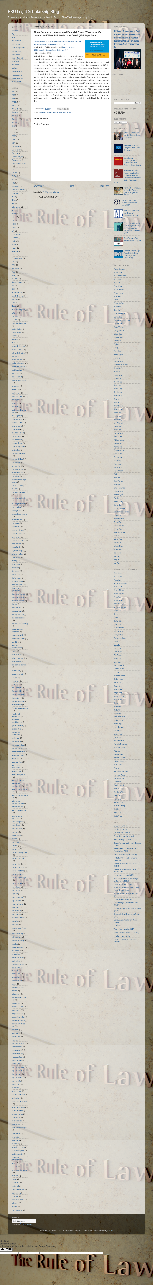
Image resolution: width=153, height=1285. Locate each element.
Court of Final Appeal (19, 163)
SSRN (13, 289)
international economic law (20, 796)
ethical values (17, 654)
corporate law (17, 519)
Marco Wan (118, 429)
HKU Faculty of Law (121, 829)
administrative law (18, 353)
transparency (16, 1193)
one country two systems (17, 969)
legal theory (16, 907)
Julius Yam (117, 706)
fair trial (15, 677)
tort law (15, 1175)
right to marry (16, 1074)
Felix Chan (117, 351)
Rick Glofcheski (119, 785)
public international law (18, 1025)
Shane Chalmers (119, 488)
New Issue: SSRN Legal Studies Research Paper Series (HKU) (129, 202)
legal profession (17, 904)
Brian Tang (117, 306)
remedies (15, 1040)
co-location (16, 450)
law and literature (18, 867)
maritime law (16, 914)
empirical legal (17, 611)
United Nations (17, 329)
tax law (14, 1166)
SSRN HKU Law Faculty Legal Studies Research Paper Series (126, 888)
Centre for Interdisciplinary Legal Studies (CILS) (125, 870)
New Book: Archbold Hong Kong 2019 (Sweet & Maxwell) (132, 147)
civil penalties (16, 436)
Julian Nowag (118, 406)
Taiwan (14, 306)
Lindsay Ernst (118, 734)
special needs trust (18, 1147)
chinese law (16, 429)
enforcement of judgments (17, 630)
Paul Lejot (117, 768)
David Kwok (118, 323)
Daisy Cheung (118, 634)
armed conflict (17, 377)
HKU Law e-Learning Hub (122, 936)
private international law (19, 998)
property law (16, 1010)
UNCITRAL (15, 316)
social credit (16, 1124)
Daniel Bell (118, 317)
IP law (14, 200)
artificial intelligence (19, 380)
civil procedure (17, 439)
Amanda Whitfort (120, 289)
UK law (14, 313)
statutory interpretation (17, 1158)
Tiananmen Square (18, 309)
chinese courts (17, 426)
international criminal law (19, 790)
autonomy (15, 389)
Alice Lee (117, 282)
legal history (16, 900)
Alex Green (118, 573)
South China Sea (17, 296)
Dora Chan (117, 648)
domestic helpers (18, 597)
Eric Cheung (118, 655)
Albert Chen (118, 272)
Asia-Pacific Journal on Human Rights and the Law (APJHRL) (126, 879)
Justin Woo (118, 710)
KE (72, 112)
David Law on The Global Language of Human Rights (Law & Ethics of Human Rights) (132, 161)
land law (15, 845)
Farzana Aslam (119, 668)
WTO (13, 342)
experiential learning (19, 665)
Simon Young (118, 501)
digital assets (16, 578)
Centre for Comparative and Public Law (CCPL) (127, 844)
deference (15, 567)
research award (17, 71)
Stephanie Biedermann (122, 512)
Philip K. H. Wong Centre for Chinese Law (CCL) (126, 859)
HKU (13, 183)
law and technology (19, 877)
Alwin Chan (118, 286)
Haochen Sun (118, 375)
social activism (17, 1121)
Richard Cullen (119, 778)
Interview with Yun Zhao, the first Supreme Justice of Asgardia (132, 135)
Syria (13, 302)
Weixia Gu (117, 542)
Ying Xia (117, 556)
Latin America (16, 234)
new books (15, 64)
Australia (15, 115)
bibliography (16, 399)
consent (15, 489)
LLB (13, 220)
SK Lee (116, 474)
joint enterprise (17, 821)
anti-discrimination (18, 363)
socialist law (16, 1137)
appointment (16, 40)
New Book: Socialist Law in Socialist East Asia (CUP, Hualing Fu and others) (132, 191)
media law (15, 921)
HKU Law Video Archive (122, 832)
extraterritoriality (18, 674)
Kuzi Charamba (119, 727)
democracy (15, 571)
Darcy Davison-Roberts (122, 320)
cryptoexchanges (18, 550)
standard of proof (18, 1150)
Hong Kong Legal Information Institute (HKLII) (127, 909)
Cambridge (15, 146)
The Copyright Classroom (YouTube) (126, 932)
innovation (15, 758)
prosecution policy (18, 1017)
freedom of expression (20, 708)
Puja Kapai (117, 464)
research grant (17, 75)
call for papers (17, 416)
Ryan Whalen (118, 471)
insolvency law (17, 762)
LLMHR (14, 227)
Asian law (15, 112)
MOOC (14, 244)
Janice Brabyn (118, 679)
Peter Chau (118, 457)
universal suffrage (18, 1199)
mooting (15, 944)
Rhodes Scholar (17, 282)
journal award (16, 54)
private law (16, 1003)
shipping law (16, 1117)
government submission (16, 733)
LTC (13, 231)
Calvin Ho (117, 617)
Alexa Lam (117, 580)
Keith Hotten (118, 720)
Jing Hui (116, 399)
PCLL (13, 265)
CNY (13, 143)
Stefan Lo (117, 505)
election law (16, 607)
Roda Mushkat (119, 788)
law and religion (17, 874)
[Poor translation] (9, 1250)
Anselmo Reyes (119, 604)
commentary (16, 51)
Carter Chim (118, 621)
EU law (14, 172)
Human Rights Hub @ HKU (123, 899)
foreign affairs (17, 704)
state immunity (17, 1154)
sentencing (15, 1098)
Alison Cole (118, 586)
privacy (14, 990)
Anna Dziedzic (119, 593)
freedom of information (16, 715)
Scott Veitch (118, 481)
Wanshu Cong (118, 802)
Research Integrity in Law (122, 839)
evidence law (16, 661)
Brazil (14, 126)
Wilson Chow (118, 546)
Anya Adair (117, 296)
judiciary (15, 832)
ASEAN (14, 105)
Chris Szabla (118, 624)
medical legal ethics (19, 928)
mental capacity (17, 933)
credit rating (16, 526)
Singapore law (17, 292)
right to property (17, 1077)
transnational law (18, 1189)
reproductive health (18, 1043)
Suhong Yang (118, 515)
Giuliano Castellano (121, 364)
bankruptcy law (17, 396)
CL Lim (116, 614)
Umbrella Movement (19, 323)
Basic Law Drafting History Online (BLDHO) (125, 921)
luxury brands (16, 910)
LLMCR (14, 224)
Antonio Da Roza (120, 607)
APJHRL (14, 102)
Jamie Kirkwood (119, 675)
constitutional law (18, 492)
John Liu (117, 402)
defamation (16, 564)
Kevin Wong (118, 419)
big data (15, 403)
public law (15, 1029)
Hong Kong (15, 193)
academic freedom (18, 346)
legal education (17, 897)
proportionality (17, 1013)
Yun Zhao (117, 563)
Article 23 (15, 109)
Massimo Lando (119, 747)
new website (16, 954)
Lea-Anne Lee (118, 423)
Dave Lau (117, 641)
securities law (16, 1091)
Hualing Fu (117, 378)
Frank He (117, 358)
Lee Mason (117, 730)
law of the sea (17, 883)
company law (16, 466)
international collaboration (16, 784)
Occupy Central (17, 258)
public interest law (18, 1020)
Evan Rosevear (119, 665)
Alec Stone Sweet (120, 275)
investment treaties (19, 810)
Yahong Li (117, 553)
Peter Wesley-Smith (121, 771)
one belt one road (18, 964)
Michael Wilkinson (120, 761)
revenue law (16, 1063)
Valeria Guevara (119, 532)
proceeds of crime (18, 1007)
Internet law (16, 207)
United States (17, 332)
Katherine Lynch (119, 716)
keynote (15, 839)
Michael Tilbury (119, 757)
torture (14, 1179)
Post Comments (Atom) (51, 192)
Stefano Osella (119, 508)
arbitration (15, 373)
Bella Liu (117, 299)
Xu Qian (116, 809)
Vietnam (15, 339)
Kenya (14, 213)
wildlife (14, 1206)
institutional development (16, 766)
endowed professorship (20, 623)
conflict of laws (17, 485)
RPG (13, 37)
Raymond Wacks (119, 775)
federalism (15, 684)
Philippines (15, 268)
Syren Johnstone (119, 518)
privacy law (15, 994)
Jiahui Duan (118, 395)
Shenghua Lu (118, 491)
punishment (16, 1033)
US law (14, 319)
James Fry (117, 385)
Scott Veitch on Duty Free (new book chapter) (132, 239)
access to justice (18, 349)
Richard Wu (117, 781)
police (14, 984)
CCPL (13, 132)
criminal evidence (18, 530)
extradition (16, 670)
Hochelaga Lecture (18, 189)
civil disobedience (18, 433)
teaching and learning (19, 1170)
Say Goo (117, 477)
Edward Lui (117, 340)
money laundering (18, 940)
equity (14, 651)
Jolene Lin (117, 703)
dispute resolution (18, 594)
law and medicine (18, 871)
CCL (13, 129)
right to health (17, 1070)
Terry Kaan (117, 795)
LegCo (14, 241)
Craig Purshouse (119, 313)
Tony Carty (117, 799)
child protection (17, 419)
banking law (16, 393)
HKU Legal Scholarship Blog (33, 11)
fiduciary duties (17, 687)
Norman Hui (118, 447)
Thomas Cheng (119, 525)
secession (15, 1087)
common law (16, 462)
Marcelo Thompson (121, 744)
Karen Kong (118, 713)
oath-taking (16, 961)
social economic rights (19, 1127)
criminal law (16, 537)
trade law (15, 1182)
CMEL (14, 139)
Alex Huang (118, 279)
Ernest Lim (117, 658)
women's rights (17, 1210)
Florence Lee (118, 354)
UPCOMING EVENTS (120, 826)
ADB (40, 112)
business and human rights (19, 411)
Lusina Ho (117, 426)
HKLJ (13, 179)
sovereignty (16, 1140)
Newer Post (38, 186)
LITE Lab (117, 925)
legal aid (15, 893)
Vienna (14, 336)
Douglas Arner (47, 112)
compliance (16, 476)
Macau (14, 248)
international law (18, 807)
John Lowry (118, 699)
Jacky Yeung (118, 382)
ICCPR (14, 196)
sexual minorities (18, 1110)
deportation (16, 574)
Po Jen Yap (117, 460)
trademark (15, 1186)
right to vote (16, 1081)
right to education (18, 1067)
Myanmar (15, 251)
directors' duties (17, 581)
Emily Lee (117, 344)
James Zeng (118, 388)
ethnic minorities (18, 658)
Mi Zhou (117, 751)
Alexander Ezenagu (120, 583)
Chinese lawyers (17, 156)
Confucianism (16, 160)
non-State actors (18, 957)
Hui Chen (117, 672)
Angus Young (118, 293)
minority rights (17, 937)
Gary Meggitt (118, 361)
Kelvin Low (117, 416)
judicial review (17, 828)
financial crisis (57, 112)
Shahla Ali (117, 484)
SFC (13, 285)
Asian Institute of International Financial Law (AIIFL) (125, 849)
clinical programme (18, 47)
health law (15, 738)
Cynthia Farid (118, 631)
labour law (15, 842)
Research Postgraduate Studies (125, 836)
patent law (16, 973)
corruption (15, 523)
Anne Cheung (118, 600)
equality (15, 642)
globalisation (16, 729)
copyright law (16, 510)
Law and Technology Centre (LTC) (125, 854)
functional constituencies (17, 720)
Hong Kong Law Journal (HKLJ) (124, 875)
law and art (16, 849)
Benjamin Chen (119, 303)
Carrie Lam (15, 153)
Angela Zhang (119, 590)
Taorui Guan (118, 522)
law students (16, 890)
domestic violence (18, 601)
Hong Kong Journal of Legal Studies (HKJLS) (126, 894)
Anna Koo (117, 597)
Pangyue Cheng (119, 450)
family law (15, 681)
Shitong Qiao (118, 494)
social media (16, 1133)
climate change (17, 443)
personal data (17, 977)
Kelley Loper (118, 723)
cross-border (16, 543)
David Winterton (119, 327)
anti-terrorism (17, 370)
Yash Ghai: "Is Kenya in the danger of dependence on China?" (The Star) (132, 214)
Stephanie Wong (119, 792)
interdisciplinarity (18, 780)
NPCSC (14, 254)
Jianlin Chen (118, 686)
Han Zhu (117, 371)
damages (15, 560)
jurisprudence (16, 835)
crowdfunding (16, 547)
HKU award (15, 30)
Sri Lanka (15, 299)
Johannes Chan (119, 696)
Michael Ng (118, 443)
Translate (26, 1224)
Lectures (15, 237)
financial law (67, 112)
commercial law (17, 459)
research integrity (18, 1057)
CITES (14, 136)
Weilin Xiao (118, 539)
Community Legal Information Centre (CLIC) (127, 915)
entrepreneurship (18, 635)
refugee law (16, 1036)
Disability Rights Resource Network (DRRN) (126, 903)
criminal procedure (18, 540)
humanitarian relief (18, 748)
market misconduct (18, 917)
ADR (13, 95)
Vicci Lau (117, 536)
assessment (16, 386)
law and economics (18, 858)
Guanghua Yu (118, 368)
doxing (14, 604)
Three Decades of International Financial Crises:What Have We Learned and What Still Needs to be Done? (57, 43)
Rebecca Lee (118, 467)
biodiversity (16, 406)
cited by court (16, 44)
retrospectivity (17, 1060)
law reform (16, 887)
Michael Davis (118, 754)
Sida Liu (116, 498)
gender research (17, 725)
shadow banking (17, 1114)
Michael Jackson (119, 440)
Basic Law (15, 119)
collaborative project (19, 453)
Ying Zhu (117, 559)
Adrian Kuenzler (119, 269)
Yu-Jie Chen (118, 816)
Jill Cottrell (118, 689)
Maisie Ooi (117, 737)
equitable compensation (17, 646)
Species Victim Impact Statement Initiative (125, 940)
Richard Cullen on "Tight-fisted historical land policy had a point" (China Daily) (132, 254)
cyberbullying (16, 557)
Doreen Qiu (118, 651)
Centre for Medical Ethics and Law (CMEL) (125, 864)
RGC (13, 272)
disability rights (17, 584)
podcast (15, 68)
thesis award (16, 81)
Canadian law (16, 150)
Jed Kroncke (118, 392)
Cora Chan (117, 310)
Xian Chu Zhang (119, 805)
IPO (13, 203)
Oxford (14, 261)
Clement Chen (119, 627)
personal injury (17, 980)
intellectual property (19, 774)
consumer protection (19, 498)
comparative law (17, 469)
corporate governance (19, 514)
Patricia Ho (118, 453)
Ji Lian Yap (117, 682)
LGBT (14, 217)
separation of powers (19, 1101)
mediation (15, 924)
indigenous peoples (18, 755)
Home (71, 186)
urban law (15, 1203)
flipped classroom (18, 701)
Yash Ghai (117, 812)
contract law (16, 507)
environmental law (18, 638)
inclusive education (18, 751)
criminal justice (17, 533)
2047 (13, 91)
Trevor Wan (118, 529)
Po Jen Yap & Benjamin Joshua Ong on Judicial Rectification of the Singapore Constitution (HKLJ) (132, 228)
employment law (18, 614)
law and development (19, 852)
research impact (17, 78)
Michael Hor (118, 436)
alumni (14, 356)
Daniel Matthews (120, 638)
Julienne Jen (118, 409)
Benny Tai (117, 610)
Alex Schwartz (119, 576)
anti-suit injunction (18, 366)
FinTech (14, 176)
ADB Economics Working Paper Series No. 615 (50, 50)
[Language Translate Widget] (24, 1221)
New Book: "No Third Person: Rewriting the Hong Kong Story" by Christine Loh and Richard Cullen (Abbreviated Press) (127, 176)
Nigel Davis (118, 764)
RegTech (15, 278)
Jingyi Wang (118, 692)
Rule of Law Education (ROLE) (124, 929)
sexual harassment (18, 1107)
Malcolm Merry (119, 740)
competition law (17, 472)
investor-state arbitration (17, 817)
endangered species (18, 618)
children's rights (17, 422)
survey (14, 1163)
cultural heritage (17, 554)
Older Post (104, 186)
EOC (13, 169)
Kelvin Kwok (118, 412)
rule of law (15, 1084)
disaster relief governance (17, 589)
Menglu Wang (118, 433)
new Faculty (16, 61)
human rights (16, 741)
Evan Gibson (118, 662)
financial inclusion (18, 694)
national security (18, 58)
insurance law (16, 771)
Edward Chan (118, 337)
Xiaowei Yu (118, 549)
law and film (16, 864)
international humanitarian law (18, 802)
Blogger (109, 1230)
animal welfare (17, 360)
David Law (117, 645)
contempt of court (18, 504)
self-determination (18, 1094)
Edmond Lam (118, 334)
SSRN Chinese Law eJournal (123, 884)
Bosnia (14, 122)
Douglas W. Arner (68, 47)
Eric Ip (116, 347)
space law (15, 1143)
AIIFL (13, 98)
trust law (15, 1196)
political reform (17, 987)
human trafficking (18, 745)
